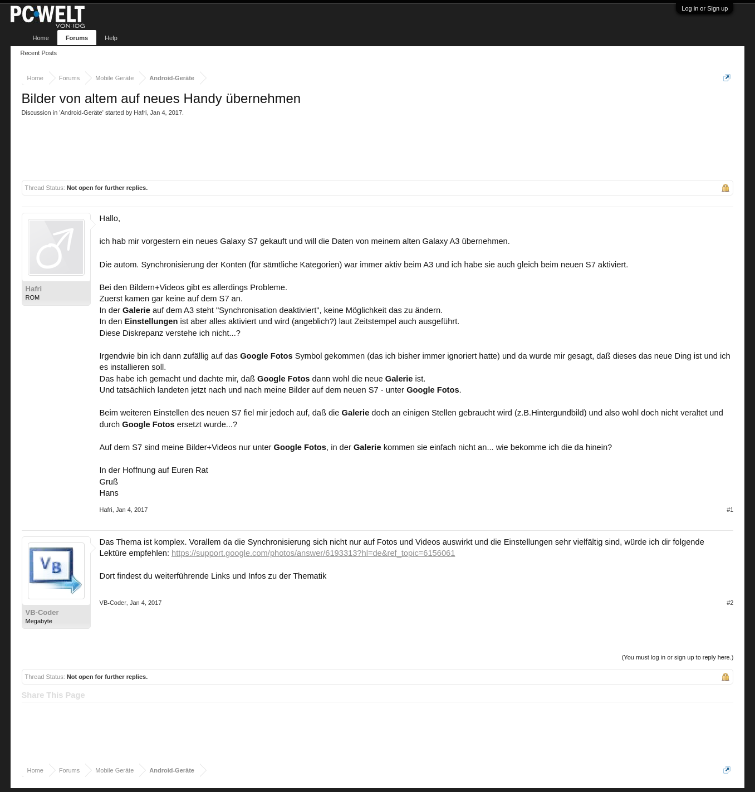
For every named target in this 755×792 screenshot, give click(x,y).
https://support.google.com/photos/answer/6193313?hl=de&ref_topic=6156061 (313, 553)
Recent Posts (39, 53)
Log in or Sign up (705, 8)
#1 (730, 509)
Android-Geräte (81, 112)
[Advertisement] (224, 147)
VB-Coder (42, 612)
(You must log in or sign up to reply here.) (678, 657)
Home (41, 38)
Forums (77, 38)
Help (111, 38)
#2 (730, 602)
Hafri (140, 112)
